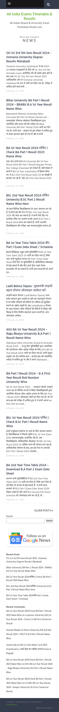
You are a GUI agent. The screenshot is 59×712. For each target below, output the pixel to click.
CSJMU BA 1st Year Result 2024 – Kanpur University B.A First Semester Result (28, 687)
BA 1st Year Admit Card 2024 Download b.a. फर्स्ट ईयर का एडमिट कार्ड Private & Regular (28, 649)
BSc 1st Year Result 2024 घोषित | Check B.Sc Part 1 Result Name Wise (27, 422)
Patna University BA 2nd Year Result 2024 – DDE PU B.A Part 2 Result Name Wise (29, 634)
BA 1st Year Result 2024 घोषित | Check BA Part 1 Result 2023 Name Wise (27, 152)
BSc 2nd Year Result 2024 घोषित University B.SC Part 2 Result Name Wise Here (27, 199)
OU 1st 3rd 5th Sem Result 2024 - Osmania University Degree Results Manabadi (29, 57)
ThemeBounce (11, 704)
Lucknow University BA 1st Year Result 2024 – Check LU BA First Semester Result (29, 619)
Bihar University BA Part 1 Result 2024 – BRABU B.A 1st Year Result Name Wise (29, 104)
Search (9, 516)
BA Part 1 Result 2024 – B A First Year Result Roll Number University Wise (28, 378)
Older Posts (43, 510)
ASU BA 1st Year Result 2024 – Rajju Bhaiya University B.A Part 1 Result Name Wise (28, 333)
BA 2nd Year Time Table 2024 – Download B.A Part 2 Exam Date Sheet (28, 469)
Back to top (45, 708)
